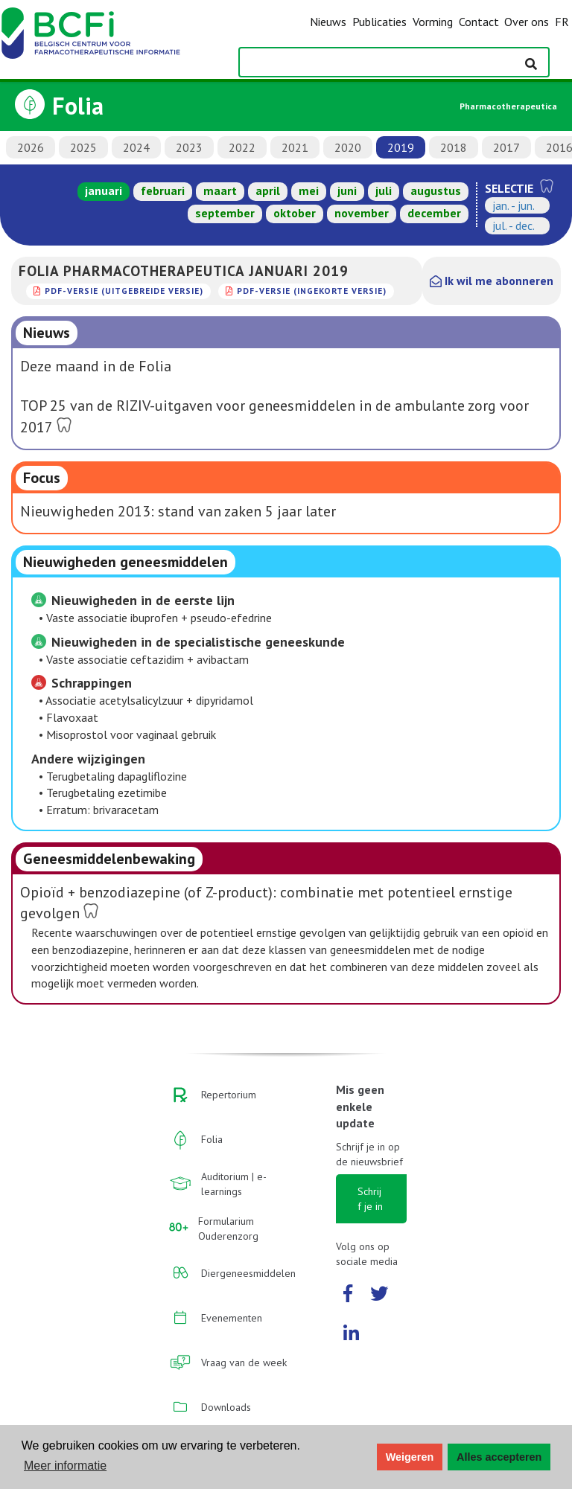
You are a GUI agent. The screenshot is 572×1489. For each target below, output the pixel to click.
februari (163, 190)
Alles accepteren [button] (499, 1457)
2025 (83, 147)
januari (103, 190)
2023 (189, 147)
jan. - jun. (513, 205)
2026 (30, 147)
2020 (347, 147)
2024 (136, 147)
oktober (294, 212)
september (225, 212)
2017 (506, 147)
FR (562, 21)
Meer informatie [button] (65, 1465)
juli (383, 190)
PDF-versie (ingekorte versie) (312, 290)
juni (347, 190)
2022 (242, 147)
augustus (435, 190)
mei (309, 190)
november (361, 212)
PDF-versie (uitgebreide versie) (124, 290)
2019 (400, 147)
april (267, 190)
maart (220, 190)
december (434, 212)
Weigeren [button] (410, 1457)
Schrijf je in (370, 1199)
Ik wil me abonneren (491, 280)
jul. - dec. (513, 225)
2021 (295, 147)
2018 (453, 147)
